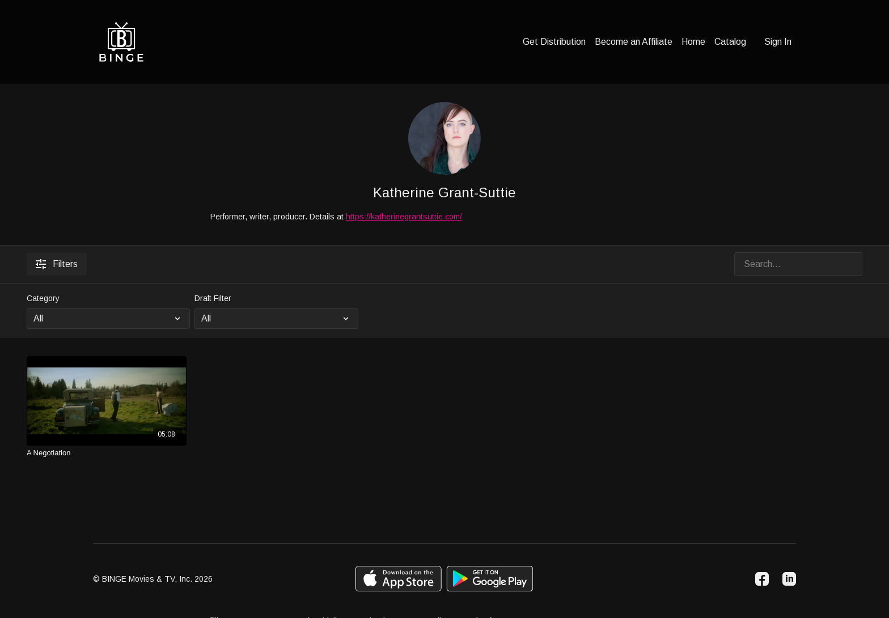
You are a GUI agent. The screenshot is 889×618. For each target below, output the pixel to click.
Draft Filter (212, 298)
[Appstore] (398, 578)
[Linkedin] (789, 579)
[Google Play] (490, 578)
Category (43, 298)
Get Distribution (554, 41)
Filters (57, 264)
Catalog (730, 41)
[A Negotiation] (107, 453)
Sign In (777, 41)
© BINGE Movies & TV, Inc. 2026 (153, 579)
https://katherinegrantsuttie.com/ (404, 216)
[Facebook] (762, 579)
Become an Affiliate (633, 41)
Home (693, 41)
